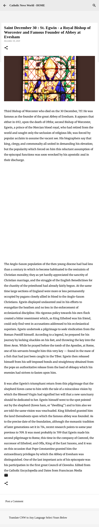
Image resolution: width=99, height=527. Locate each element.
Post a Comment (14, 501)
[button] (6, 48)
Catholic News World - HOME (27, 5)
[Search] (94, 5)
